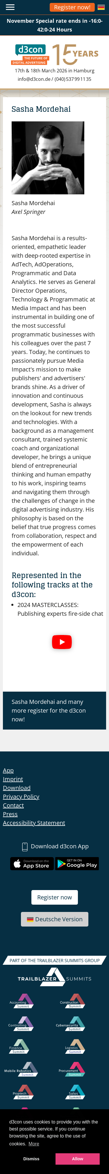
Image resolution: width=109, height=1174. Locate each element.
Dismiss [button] (31, 1158)
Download (17, 788)
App (8, 770)
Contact (13, 805)
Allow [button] (77, 1158)
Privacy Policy (21, 796)
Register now (54, 897)
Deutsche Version (55, 919)
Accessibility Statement (34, 823)
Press (10, 814)
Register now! (72, 7)
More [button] (33, 1143)
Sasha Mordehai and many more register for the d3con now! (49, 710)
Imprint (13, 779)
